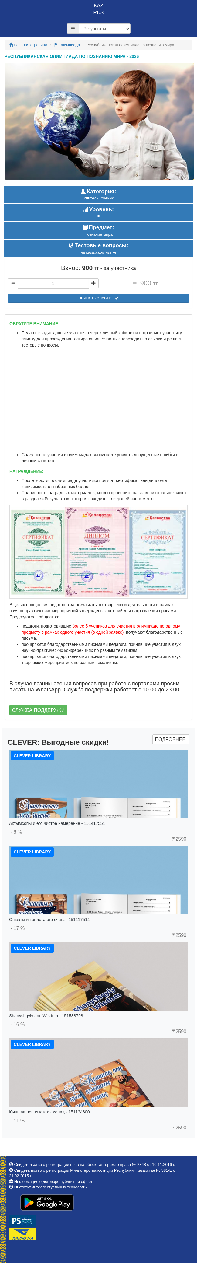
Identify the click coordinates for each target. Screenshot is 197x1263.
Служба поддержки (38, 710)
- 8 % (16, 832)
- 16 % (18, 1024)
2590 (179, 839)
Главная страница (28, 45)
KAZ (98, 5)
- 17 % (18, 928)
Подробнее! (171, 739)
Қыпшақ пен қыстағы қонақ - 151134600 (49, 1112)
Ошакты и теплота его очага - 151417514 (49, 919)
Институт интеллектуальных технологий (51, 1187)
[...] (53, 283)
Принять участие (98, 298)
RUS (98, 12)
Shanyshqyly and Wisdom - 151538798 (46, 1015)
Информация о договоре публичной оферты (54, 1181)
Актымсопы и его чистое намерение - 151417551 (57, 823)
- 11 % (18, 1120)
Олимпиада (67, 45)
